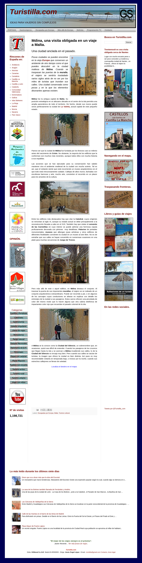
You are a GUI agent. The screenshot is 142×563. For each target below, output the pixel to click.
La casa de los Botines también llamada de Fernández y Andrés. (46, 489)
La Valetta (65, 107)
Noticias (80, 30)
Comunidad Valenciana (16, 91)
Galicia (14, 98)
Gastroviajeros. (26, 30)
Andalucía (15, 65)
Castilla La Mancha (16, 80)
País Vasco (16, 115)
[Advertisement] (64, 438)
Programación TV (94, 30)
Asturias (15, 70)
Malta (56, 413)
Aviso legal (111, 552)
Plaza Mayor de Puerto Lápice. (33, 526)
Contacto (108, 30)
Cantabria (15, 76)
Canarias (15, 73)
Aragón (14, 68)
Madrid (14, 106)
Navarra (15, 112)
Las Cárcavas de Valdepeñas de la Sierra (37, 502)
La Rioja (15, 103)
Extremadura (17, 95)
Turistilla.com (33, 12)
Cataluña (15, 87)
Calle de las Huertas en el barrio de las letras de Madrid (43, 514)
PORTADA (12, 30)
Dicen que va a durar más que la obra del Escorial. (41, 477)
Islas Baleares (17, 100)
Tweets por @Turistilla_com (114, 409)
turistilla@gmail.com (93, 552)
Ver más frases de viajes (77, 544)
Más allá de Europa (65, 30)
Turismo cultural (64, 413)
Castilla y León (17, 84)
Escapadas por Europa (45, 30)
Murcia (14, 109)
